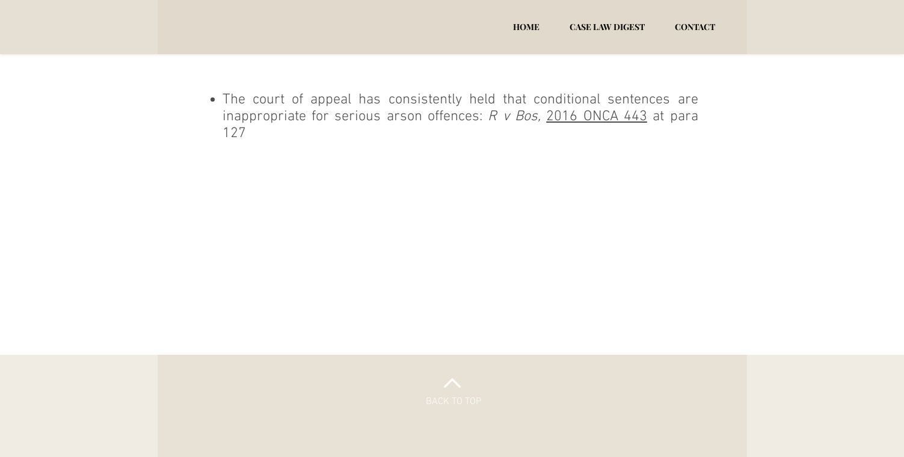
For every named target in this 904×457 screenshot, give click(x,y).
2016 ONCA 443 (596, 116)
